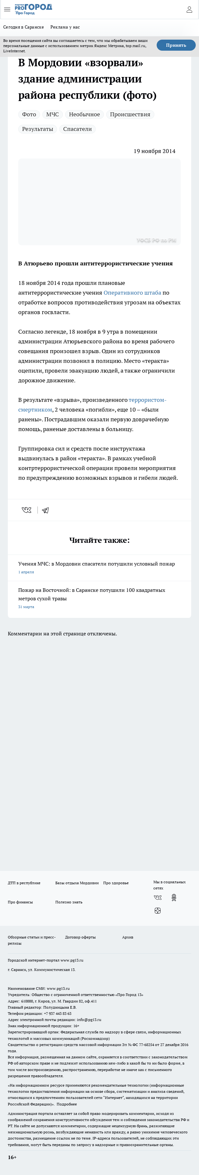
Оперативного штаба (132, 292)
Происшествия (130, 114)
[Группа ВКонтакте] (157, 897)
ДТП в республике (24, 882)
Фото (29, 114)
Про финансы (20, 902)
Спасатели (77, 129)
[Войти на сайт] (189, 9)
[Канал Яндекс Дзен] (157, 910)
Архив (127, 937)
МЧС (52, 114)
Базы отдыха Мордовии (77, 882)
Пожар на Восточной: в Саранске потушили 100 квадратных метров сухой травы (99, 599)
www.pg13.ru (72, 960)
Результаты (37, 129)
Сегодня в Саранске (23, 27)
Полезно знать (68, 902)
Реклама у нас (65, 27)
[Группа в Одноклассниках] (174, 897)
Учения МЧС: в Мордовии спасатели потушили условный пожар (99, 568)
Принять (176, 45)
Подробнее (67, 1104)
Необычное (84, 114)
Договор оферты (80, 937)
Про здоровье (116, 882)
